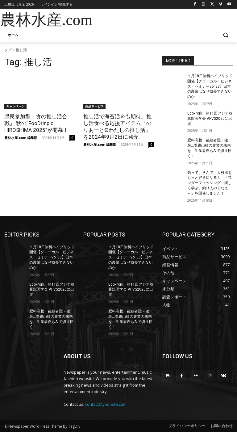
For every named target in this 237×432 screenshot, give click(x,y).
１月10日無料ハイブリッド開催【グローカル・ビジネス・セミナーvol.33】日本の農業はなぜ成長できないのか (209, 86)
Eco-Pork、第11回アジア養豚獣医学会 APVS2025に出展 (209, 118)
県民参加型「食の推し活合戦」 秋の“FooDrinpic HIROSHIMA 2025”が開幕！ (36, 123)
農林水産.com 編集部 (20, 137)
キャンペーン (15, 106)
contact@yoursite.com (106, 404)
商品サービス (94, 106)
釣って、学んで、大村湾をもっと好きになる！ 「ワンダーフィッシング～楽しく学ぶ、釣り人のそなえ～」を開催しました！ (209, 182)
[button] (225, 35)
